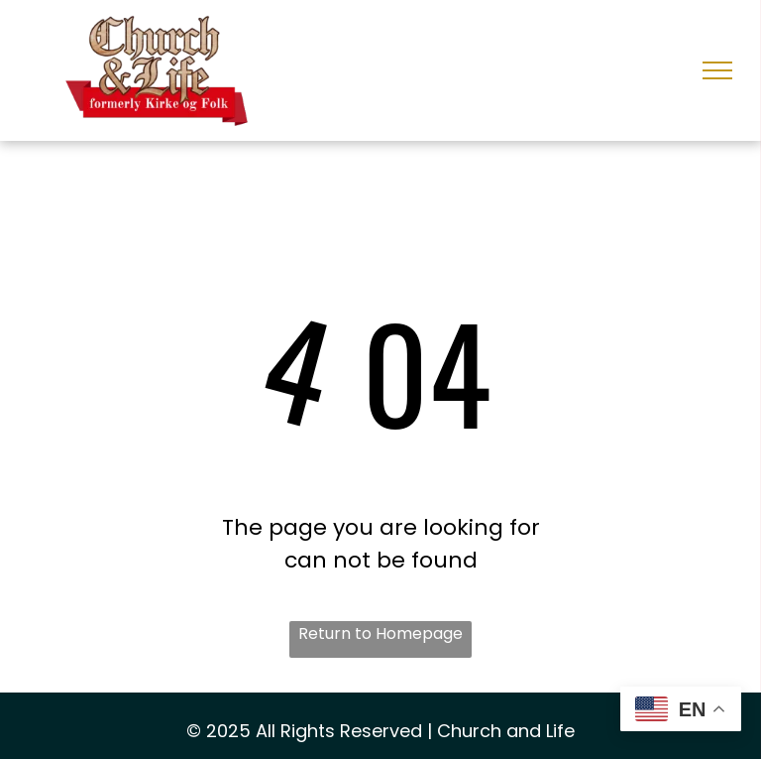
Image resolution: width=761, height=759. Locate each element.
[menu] (717, 70)
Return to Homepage (380, 633)
